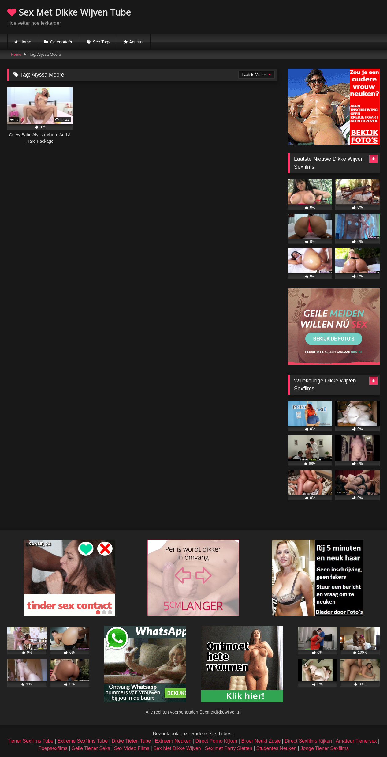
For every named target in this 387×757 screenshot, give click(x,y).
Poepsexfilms (52, 748)
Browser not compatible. (308, 16)
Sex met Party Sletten (228, 748)
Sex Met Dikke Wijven (177, 748)
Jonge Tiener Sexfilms (324, 748)
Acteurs (136, 42)
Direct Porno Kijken (216, 741)
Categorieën (61, 42)
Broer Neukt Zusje (261, 741)
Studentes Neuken (276, 748)
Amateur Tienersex (356, 741)
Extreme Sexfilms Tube (83, 741)
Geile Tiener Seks (90, 748)
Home (25, 42)
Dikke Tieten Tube (131, 741)
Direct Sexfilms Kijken (308, 741)
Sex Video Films (131, 748)
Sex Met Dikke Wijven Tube (69, 12)
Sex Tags (101, 42)
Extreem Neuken (173, 741)
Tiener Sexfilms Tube (31, 741)
